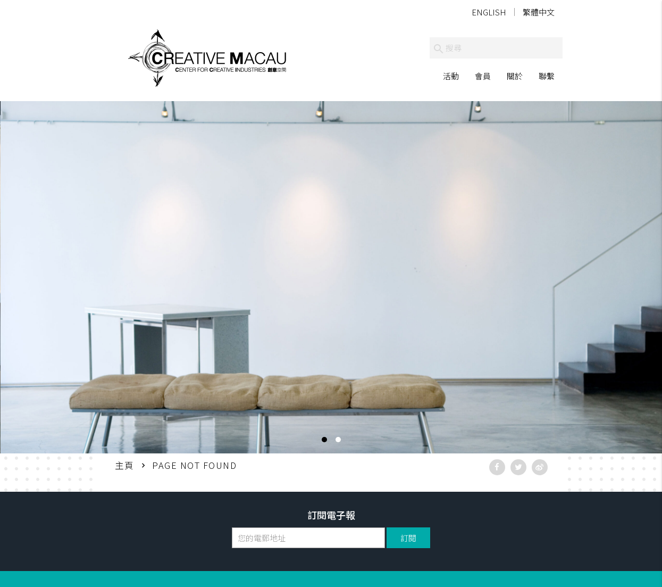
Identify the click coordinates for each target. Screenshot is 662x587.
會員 (483, 75)
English (489, 12)
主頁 (125, 465)
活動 (451, 75)
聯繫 (547, 75)
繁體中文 (539, 12)
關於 (515, 75)
